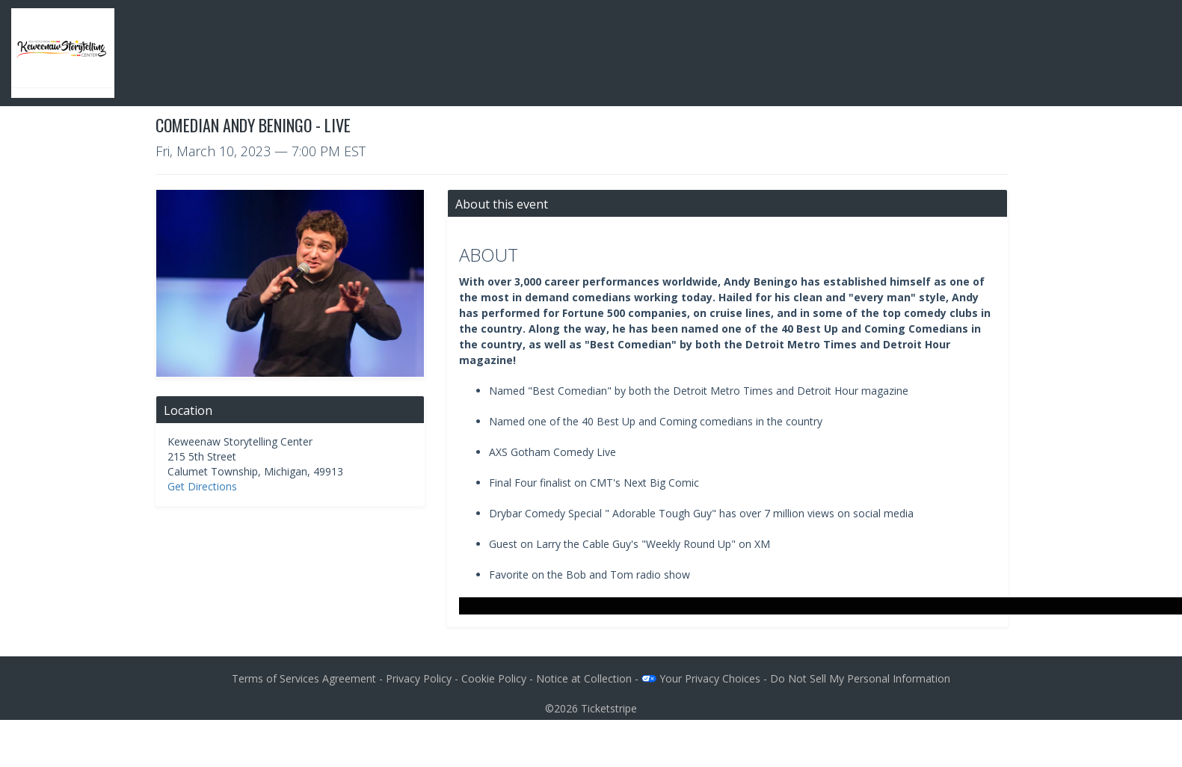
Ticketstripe (609, 708)
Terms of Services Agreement (304, 678)
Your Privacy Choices (700, 678)
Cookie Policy (493, 678)
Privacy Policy (419, 678)
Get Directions (202, 486)
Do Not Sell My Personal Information (860, 678)
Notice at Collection (584, 678)
